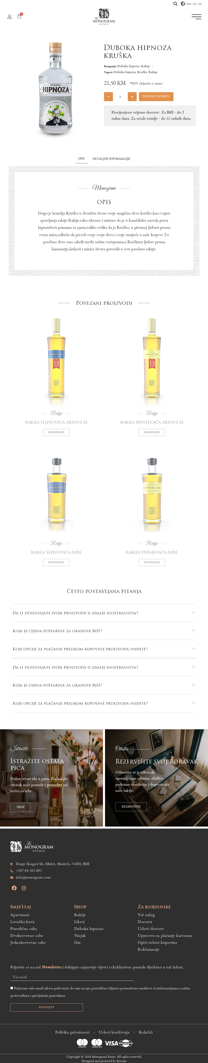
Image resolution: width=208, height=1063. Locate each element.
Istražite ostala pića (37, 765)
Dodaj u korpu (156, 96)
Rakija (152, 72)
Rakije (145, 66)
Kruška (142, 72)
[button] (175, 4)
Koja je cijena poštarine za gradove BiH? (57, 631)
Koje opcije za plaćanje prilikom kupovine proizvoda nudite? (80, 649)
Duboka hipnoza (128, 66)
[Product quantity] (120, 96)
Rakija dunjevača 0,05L (152, 552)
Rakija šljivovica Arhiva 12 (56, 422)
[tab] (81, 159)
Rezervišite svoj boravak (156, 761)
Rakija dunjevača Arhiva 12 (151, 422)
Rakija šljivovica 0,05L (56, 552)
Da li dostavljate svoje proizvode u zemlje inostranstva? (75, 613)
